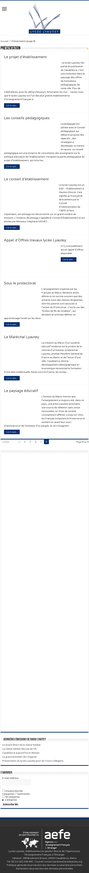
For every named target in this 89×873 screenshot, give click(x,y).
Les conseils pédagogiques (27, 118)
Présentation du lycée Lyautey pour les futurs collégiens (33, 760)
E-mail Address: (10, 778)
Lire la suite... (12, 105)
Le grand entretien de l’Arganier (19, 756)
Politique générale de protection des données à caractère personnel (44, 865)
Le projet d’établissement (25, 57)
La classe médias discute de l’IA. (19, 748)
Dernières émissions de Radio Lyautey (24, 739)
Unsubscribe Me (12, 790)
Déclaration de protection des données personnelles (44, 868)
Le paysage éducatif (21, 390)
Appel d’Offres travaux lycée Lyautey (35, 240)
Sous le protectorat (20, 283)
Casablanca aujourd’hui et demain (20, 752)
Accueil (4, 41)
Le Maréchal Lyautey (21, 337)
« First (5, 442)
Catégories (11, 799)
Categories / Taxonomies (16, 793)
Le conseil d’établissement (26, 179)
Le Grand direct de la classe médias (21, 744)
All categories (11, 796)
